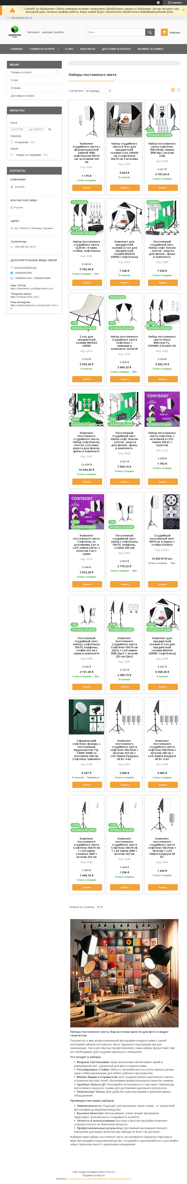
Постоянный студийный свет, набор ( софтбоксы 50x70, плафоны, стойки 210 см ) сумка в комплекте (86, 646)
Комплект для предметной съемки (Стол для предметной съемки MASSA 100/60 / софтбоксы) (124, 249)
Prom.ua (110, 1172)
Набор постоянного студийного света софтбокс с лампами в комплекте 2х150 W (124, 342)
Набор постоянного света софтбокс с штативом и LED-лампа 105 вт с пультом (162, 439)
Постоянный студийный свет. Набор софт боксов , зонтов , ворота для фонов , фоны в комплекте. (162, 249)
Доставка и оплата (116, 48)
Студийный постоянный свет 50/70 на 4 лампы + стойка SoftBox (162, 540)
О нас (69, 48)
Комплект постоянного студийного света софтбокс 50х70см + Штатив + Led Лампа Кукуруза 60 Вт (162, 847)
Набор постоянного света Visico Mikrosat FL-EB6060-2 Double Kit (162, 341)
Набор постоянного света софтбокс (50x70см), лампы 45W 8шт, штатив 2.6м (162, 149)
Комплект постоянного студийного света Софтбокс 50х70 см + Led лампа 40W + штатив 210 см (124, 846)
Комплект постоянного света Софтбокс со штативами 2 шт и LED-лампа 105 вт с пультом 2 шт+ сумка (86, 544)
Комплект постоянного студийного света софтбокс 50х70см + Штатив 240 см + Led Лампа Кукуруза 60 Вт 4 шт (162, 750)
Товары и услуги (41, 48)
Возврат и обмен (150, 48)
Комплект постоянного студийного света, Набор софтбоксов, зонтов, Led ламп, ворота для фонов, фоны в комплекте (86, 442)
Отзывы (16, 87)
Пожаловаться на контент (81, 1179)
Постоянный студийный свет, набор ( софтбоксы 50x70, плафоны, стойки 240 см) (124, 541)
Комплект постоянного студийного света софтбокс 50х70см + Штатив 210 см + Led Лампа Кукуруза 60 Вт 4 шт (124, 750)
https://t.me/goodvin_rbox (24, 296)
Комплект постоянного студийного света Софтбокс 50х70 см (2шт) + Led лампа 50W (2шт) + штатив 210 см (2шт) (124, 647)
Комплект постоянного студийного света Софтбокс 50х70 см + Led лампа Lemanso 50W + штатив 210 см (86, 847)
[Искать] (150, 32)
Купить (87, 187)
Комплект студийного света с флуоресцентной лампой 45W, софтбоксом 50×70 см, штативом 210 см (86, 152)
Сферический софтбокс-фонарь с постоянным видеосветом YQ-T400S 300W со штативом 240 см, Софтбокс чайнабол (86, 750)
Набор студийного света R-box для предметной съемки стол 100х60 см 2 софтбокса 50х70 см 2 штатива (124, 151)
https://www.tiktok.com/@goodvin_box (31, 288)
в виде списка (178, 90)
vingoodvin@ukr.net (25, 267)
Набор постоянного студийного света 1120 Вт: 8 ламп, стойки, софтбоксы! (86, 246)
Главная (16, 48)
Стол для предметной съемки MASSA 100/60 (86, 341)
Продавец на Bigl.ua (93, 1175)
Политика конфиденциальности (114, 1179)
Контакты (87, 48)
